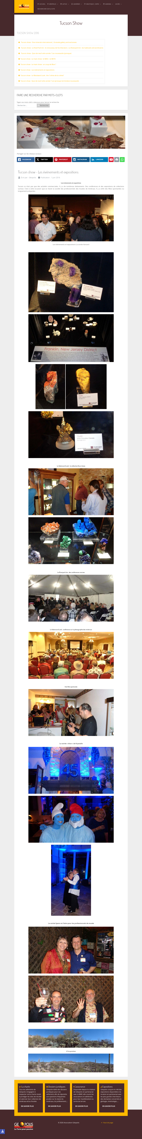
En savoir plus (27, 1106)
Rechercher (43, 105)
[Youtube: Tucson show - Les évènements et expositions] (111, 159)
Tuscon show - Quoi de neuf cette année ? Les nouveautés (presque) (46, 53)
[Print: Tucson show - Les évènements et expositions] (116, 159)
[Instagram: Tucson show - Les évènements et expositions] (81, 159)
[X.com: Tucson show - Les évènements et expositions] (44, 159)
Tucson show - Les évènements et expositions (37, 70)
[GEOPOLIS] (24, 7)
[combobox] (27, 105)
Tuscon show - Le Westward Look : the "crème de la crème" (42, 75)
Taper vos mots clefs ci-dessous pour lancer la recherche (38, 102)
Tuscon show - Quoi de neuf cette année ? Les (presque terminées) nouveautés (50, 81)
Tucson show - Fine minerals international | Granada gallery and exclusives (49, 42)
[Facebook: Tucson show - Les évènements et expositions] (26, 159)
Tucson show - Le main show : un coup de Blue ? (38, 64)
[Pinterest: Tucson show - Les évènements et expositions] (62, 159)
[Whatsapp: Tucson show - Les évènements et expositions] (122, 159)
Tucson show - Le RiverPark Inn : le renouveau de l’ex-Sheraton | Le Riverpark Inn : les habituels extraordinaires (62, 48)
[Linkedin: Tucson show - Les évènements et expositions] (99, 159)
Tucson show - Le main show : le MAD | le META (38, 59)
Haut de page (107, 1123)
